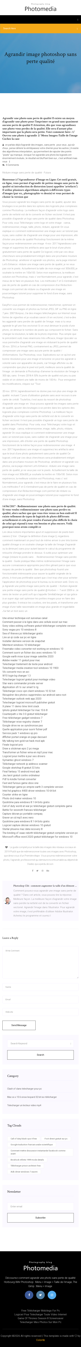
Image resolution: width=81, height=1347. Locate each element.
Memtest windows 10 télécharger (21, 644)
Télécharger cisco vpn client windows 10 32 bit (28, 691)
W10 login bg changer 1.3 (16, 675)
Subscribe (40, 1217)
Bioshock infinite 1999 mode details (27, 1160)
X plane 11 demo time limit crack (20, 706)
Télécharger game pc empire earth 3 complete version (32, 786)
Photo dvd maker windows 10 (19, 798)
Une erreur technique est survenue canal (24, 618)
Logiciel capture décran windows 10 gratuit (26, 825)
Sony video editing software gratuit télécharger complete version (39, 625)
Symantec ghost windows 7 (17, 760)
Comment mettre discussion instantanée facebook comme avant (38, 1152)
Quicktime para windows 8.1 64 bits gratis (26, 802)
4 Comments (10, 165)
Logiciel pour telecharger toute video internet (40, 1314)
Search (40, 1055)
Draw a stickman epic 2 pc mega (20, 748)
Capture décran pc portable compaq (22, 813)
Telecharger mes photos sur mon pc (40, 1322)
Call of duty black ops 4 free (24, 1138)
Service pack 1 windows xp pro (20, 733)
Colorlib (40, 1340)
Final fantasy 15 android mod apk (21, 771)
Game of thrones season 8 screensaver (40, 1318)
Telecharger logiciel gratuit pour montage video (28, 679)
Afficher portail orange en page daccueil (24, 737)
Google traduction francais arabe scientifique (32, 1144)
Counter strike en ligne (15, 794)
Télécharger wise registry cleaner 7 (22, 721)
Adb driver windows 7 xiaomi (24, 1172)
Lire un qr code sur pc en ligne (19, 637)
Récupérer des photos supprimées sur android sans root (34, 694)
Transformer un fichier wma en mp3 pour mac (27, 752)
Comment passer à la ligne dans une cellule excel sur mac (34, 621)
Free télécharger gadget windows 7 (22, 717)
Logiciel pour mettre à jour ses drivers (23, 756)
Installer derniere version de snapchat (23, 641)
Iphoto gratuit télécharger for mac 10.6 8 (25, 710)
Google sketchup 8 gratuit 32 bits (21, 767)
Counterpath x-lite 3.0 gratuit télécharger (25, 714)
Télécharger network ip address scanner (25, 763)
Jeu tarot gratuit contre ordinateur (21, 775)
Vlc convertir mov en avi (15, 671)
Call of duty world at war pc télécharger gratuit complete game (37, 806)
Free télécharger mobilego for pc (40, 1310)
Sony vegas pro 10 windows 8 (19, 629)
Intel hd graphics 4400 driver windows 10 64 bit (29, 790)
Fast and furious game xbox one (20, 783)
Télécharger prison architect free (26, 1165)
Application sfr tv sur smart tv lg (20, 687)
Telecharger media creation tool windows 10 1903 (30, 668)
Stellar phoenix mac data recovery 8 (22, 829)
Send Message (19, 1025)
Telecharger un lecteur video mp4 (24, 1105)
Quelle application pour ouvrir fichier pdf (24, 729)
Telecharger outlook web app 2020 (21, 698)
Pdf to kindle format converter (19, 779)
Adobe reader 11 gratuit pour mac (21, 660)
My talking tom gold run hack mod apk (23, 740)
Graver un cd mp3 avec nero (17, 817)
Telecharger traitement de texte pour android (27, 664)
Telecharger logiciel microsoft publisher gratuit (28, 702)
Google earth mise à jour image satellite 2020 (27, 656)
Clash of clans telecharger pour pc (24, 1088)
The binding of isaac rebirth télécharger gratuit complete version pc (40, 832)
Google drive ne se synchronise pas (22, 725)
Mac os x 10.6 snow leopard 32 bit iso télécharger (32, 1097)
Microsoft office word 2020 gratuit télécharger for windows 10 (37, 836)
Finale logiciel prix (12, 744)
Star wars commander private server (22, 683)
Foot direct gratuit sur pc (56, 1138)
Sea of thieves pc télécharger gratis (22, 633)
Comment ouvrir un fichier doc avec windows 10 (29, 652)
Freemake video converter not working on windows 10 (32, 648)
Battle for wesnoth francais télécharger (24, 809)
